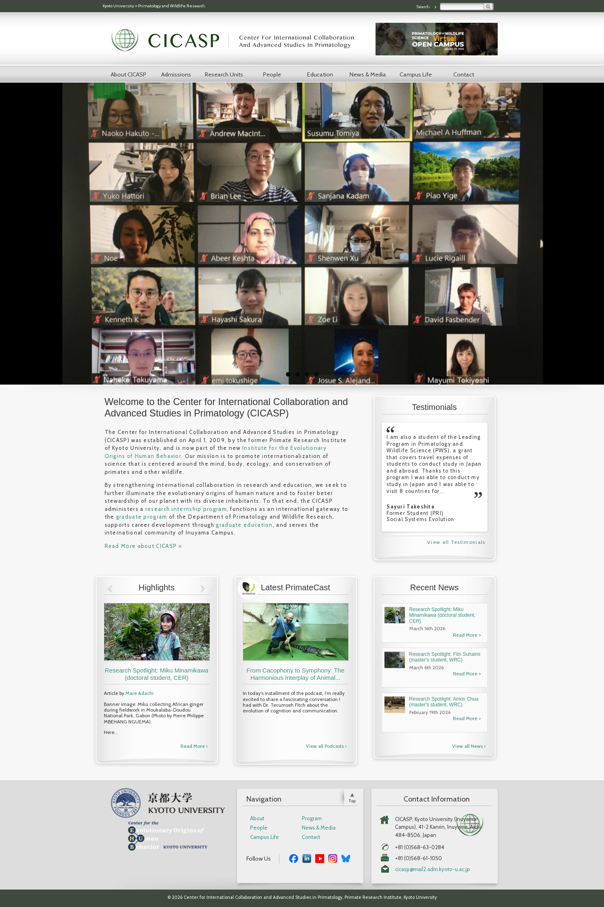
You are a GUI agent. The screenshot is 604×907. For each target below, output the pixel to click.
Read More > (467, 635)
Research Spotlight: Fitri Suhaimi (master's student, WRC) (445, 657)
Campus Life (416, 74)
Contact (463, 74)
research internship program (186, 509)
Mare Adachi (139, 693)
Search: (424, 6)
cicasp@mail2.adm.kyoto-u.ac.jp (432, 869)
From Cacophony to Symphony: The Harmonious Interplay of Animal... (295, 674)
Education (320, 74)
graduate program (141, 516)
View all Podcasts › (326, 746)
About (257, 818)
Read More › (194, 746)
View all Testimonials (456, 542)
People (272, 74)
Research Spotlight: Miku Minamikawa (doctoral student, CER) (156, 674)
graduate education (244, 524)
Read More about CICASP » (143, 546)
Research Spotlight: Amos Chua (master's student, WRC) (444, 702)
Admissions (176, 74)
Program (312, 818)
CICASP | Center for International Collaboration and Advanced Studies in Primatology (237, 40)
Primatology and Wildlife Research (171, 6)
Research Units (224, 74)
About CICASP (128, 74)
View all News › (468, 746)
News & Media (367, 74)
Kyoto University (118, 6)
